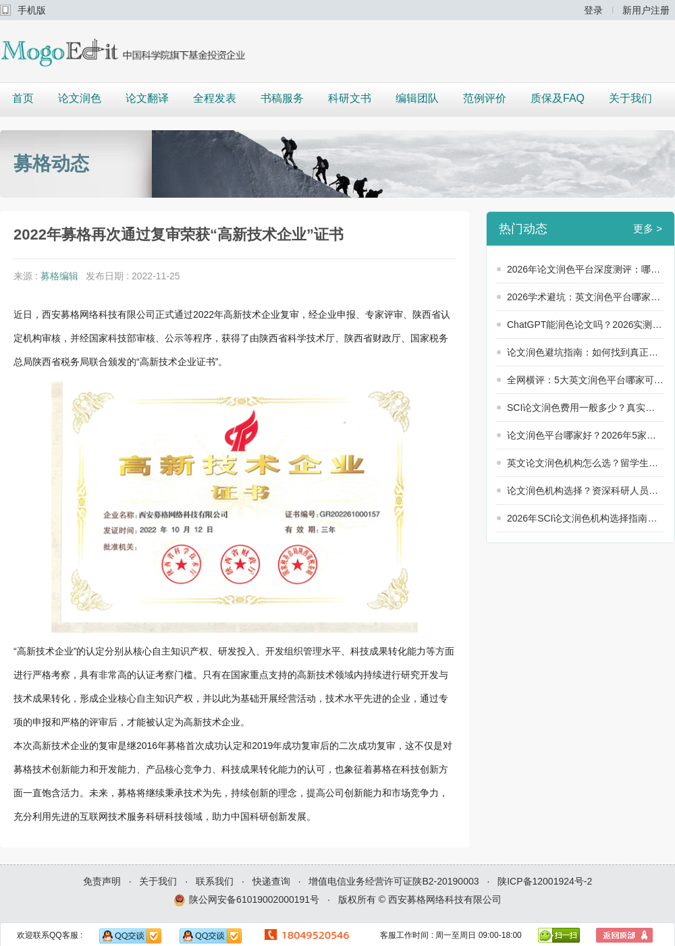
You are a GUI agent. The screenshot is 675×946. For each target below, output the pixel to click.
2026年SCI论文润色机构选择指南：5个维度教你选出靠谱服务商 (585, 518)
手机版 (32, 10)
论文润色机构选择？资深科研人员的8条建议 (585, 490)
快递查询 (271, 881)
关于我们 (630, 98)
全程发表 (214, 98)
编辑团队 (417, 98)
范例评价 (484, 98)
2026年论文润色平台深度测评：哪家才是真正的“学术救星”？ (585, 269)
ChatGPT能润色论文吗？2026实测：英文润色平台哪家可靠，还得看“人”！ (585, 324)
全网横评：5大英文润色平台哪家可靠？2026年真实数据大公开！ (585, 379)
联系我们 (215, 881)
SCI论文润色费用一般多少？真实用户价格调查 (585, 407)
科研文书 (349, 98)
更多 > (647, 228)
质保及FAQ (558, 98)
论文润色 (79, 98)
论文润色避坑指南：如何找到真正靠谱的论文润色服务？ (585, 352)
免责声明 (102, 881)
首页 (23, 98)
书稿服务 (282, 98)
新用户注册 (646, 10)
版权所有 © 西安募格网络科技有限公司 (420, 899)
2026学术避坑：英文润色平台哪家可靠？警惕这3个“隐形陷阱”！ (585, 296)
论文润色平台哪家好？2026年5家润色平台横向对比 (585, 435)
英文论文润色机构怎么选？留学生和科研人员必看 (585, 462)
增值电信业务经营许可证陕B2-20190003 (393, 881)
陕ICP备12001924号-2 (544, 881)
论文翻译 (147, 98)
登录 (593, 10)
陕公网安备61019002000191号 (246, 900)
